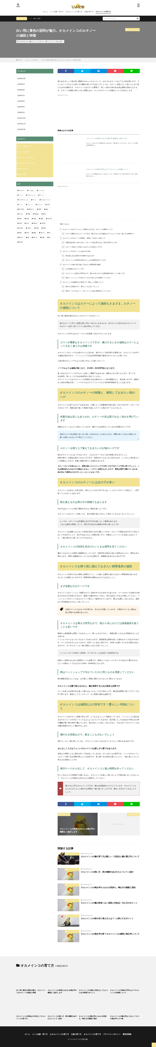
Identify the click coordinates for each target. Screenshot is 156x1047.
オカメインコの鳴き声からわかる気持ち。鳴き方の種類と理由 (108, 887)
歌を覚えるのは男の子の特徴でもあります (77, 255)
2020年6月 (21, 101)
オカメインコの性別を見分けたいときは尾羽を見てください (84, 260)
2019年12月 (21, 118)
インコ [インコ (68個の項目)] (21, 195)
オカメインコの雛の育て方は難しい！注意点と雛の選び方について (110, 856)
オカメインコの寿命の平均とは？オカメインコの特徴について (107, 169)
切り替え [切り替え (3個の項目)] (21, 209)
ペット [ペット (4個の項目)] (21, 204)
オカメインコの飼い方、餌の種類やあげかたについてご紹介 (107, 872)
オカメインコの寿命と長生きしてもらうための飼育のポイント (93, 991)
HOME (20, 60)
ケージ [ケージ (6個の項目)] (42, 195)
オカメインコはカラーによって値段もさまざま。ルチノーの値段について (86, 229)
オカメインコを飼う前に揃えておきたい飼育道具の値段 (80, 264)
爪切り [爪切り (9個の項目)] (29, 228)
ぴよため (84, 1039)
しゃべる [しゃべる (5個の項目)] (41, 190)
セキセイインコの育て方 (74, 12)
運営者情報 (127, 1034)
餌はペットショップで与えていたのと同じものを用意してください (86, 277)
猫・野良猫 (23, 174)
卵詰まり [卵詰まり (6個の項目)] (31, 209)
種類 (38, 18)
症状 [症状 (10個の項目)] (27, 233)
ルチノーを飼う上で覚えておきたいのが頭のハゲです (81, 247)
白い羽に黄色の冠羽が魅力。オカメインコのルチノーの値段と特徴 (61, 60)
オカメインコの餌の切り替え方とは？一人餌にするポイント (107, 918)
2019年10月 (21, 129)
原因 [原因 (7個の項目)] (40, 209)
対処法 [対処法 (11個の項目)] (37, 214)
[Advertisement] (99, 111)
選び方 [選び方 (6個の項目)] (21, 237)
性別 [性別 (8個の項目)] (27, 218)
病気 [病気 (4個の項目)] (20, 233)
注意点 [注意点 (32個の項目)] (21, 228)
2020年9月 (21, 84)
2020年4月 (21, 107)
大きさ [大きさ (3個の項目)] (21, 214)
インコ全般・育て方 (56, 12)
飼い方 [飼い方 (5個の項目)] (35, 237)
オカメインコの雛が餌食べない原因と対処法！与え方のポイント (109, 903)
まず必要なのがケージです (72, 269)
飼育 (34, 18)
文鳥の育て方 (88, 12)
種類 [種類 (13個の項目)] (34, 233)
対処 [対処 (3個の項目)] (29, 214)
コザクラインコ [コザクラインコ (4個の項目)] (23, 200)
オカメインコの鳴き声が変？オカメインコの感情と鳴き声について (110, 934)
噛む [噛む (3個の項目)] (47, 209)
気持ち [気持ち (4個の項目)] (35, 223)
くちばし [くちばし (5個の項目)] (31, 190)
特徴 (57, 41)
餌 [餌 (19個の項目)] (49, 237)
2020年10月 (21, 78)
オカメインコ (51, 41)
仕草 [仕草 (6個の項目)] (48, 204)
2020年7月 (21, 95)
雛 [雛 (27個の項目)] (28, 237)
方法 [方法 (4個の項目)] (27, 223)
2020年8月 (21, 90)
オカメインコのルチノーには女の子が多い (75, 251)
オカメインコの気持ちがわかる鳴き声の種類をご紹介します (106, 138)
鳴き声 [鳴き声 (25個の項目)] (21, 242)
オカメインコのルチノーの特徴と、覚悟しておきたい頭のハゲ (82, 238)
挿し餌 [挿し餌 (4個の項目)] (50, 218)
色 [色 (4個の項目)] (49, 233)
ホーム (45, 12)
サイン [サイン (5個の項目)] (35, 200)
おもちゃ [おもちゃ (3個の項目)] (21, 190)
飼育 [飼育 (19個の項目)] (43, 237)
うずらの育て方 (24, 152)
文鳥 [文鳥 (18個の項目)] (20, 223)
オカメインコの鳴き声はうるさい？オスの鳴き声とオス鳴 (124, 1017)
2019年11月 (21, 124)
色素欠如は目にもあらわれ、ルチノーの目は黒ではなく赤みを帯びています (89, 242)
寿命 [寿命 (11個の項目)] (20, 218)
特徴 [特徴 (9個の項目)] (37, 228)
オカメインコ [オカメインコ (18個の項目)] (31, 195)
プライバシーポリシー (111, 1034)
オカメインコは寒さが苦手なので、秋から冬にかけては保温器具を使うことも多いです (93, 273)
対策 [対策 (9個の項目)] (44, 214)
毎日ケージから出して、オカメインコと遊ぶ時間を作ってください (86, 291)
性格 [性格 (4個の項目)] (34, 218)
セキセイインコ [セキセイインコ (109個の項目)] (45, 200)
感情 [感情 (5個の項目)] (42, 218)
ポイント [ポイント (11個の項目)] (39, 204)
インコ (30, 18)
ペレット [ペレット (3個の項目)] (30, 204)
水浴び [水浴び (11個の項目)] (44, 223)
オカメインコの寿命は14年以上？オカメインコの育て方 (31, 1017)
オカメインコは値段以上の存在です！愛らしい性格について (82, 282)
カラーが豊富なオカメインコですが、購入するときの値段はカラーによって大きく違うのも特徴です (97, 233)
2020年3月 (21, 112)
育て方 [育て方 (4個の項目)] (42, 233)
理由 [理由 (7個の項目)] (44, 228)
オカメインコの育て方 (103, 12)
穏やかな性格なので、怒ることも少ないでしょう (80, 286)
